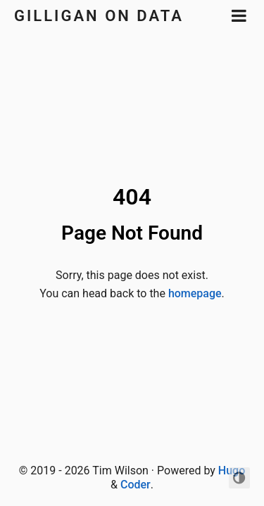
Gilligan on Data (99, 16)
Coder (135, 484)
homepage (195, 293)
